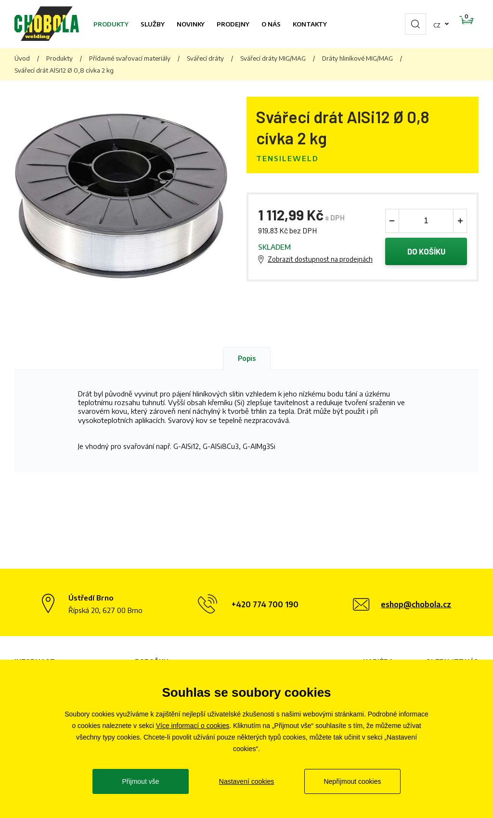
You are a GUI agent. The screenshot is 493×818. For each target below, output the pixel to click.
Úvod (22, 58)
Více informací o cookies (193, 725)
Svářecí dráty (205, 58)
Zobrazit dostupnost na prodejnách (320, 260)
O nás (271, 24)
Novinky (191, 24)
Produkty (111, 24)
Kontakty (310, 24)
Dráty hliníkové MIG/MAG (357, 58)
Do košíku (426, 252)
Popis (247, 360)
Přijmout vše (140, 781)
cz (406, 24)
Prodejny (233, 24)
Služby (153, 24)
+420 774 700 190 (265, 606)
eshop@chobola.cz (416, 606)
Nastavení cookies (246, 781)
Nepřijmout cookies (352, 781)
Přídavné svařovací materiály (129, 58)
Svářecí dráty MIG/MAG (273, 58)
